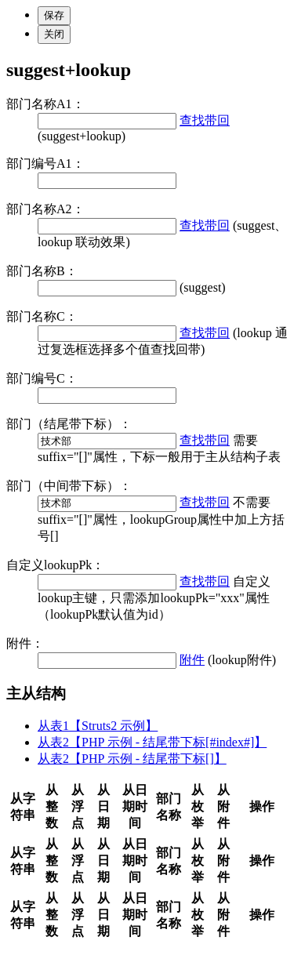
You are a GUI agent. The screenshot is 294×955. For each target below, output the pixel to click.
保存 (54, 15)
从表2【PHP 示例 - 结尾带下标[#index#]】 (152, 742)
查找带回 (205, 120)
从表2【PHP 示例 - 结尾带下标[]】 (132, 758)
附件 (192, 659)
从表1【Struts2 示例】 (98, 725)
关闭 (54, 34)
